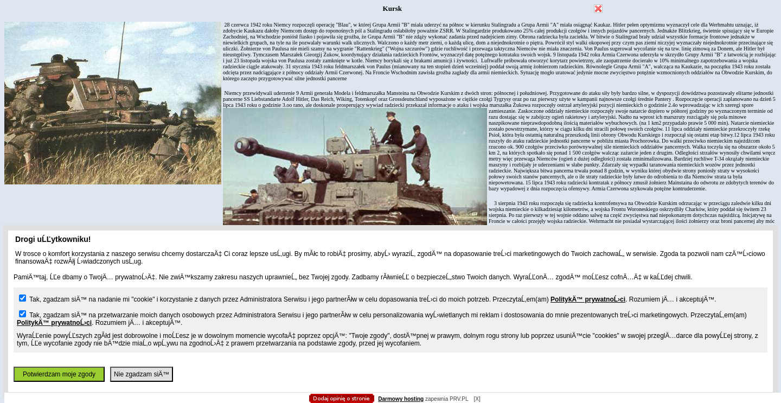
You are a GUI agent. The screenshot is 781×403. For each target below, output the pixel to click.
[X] (476, 399)
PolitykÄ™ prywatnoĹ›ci (587, 299)
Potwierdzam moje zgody (59, 374)
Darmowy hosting (401, 399)
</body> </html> (390, 54)
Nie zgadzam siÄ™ (141, 374)
